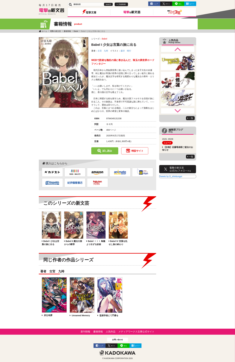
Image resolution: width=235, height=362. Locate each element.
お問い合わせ (117, 340)
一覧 (191, 118)
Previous (178, 49)
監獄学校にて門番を (108, 315)
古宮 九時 (103, 51)
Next (178, 111)
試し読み (107, 151)
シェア (155, 4)
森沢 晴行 (126, 51)
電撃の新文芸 (55, 31)
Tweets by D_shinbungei (170, 176)
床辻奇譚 (47, 315)
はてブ (192, 4)
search (108, 4)
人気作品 (110, 331)
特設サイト (137, 151)
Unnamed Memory (80, 315)
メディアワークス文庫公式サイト (136, 331)
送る (179, 4)
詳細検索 (122, 4)
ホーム (44, 31)
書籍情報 (67, 31)
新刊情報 (85, 331)
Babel (76, 31)
